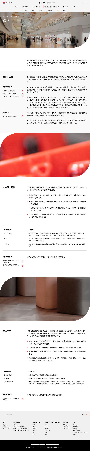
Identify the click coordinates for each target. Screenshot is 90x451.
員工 (34, 432)
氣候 (34, 426)
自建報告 (75, 428)
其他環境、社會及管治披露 (51, 7)
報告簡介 (65, 7)
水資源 (35, 430)
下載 (74, 7)
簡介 (16, 7)
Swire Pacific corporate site (52, 444)
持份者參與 (66, 428)
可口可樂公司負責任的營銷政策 (11, 265)
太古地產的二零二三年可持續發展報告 (11, 399)
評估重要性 (66, 426)
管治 (33, 10)
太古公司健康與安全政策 (9, 93)
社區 (34, 434)
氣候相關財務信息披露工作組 (21, 430)
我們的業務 (25, 7)
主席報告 (5, 426)
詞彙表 (74, 434)
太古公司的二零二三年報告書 (11, 96)
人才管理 (49, 10)
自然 (64, 10)
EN (84, 2)
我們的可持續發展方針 (19, 426)
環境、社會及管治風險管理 (10, 116)
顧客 (57, 10)
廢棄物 (35, 428)
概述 (26, 10)
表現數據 (75, 426)
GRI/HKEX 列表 (77, 430)
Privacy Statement (40, 444)
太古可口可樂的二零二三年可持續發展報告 (11, 261)
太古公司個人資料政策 (9, 90)
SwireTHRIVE (36, 7)
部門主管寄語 (6, 428)
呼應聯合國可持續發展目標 (80, 432)
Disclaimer (33, 444)
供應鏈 (40, 10)
